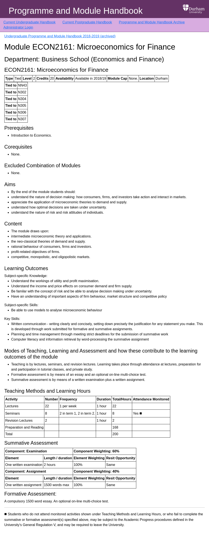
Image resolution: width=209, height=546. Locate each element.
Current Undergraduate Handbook (29, 22)
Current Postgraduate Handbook (87, 22)
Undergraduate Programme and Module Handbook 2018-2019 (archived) (60, 36)
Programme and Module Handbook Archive (152, 22)
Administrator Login (18, 27)
